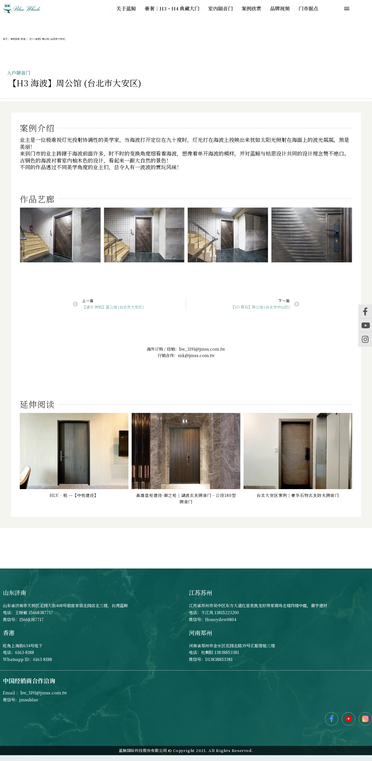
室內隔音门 (220, 8)
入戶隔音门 (18, 72)
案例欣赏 (251, 8)
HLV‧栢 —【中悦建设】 (74, 495)
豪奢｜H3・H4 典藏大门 (172, 8)
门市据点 (308, 8)
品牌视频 (280, 8)
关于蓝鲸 (126, 8)
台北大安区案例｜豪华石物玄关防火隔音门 (298, 495)
